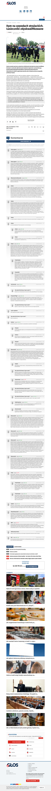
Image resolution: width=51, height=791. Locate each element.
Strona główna (8, 22)
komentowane (17, 546)
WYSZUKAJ (40, 738)
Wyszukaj (42, 19)
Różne (29, 755)
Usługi (11, 748)
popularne (10, 546)
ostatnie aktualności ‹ (31, 121)
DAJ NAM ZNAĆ (25, 563)
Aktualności (14, 22)
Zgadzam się (42, 787)
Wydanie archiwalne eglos (32, 767)
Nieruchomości (13, 745)
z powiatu (18, 22)
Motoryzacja (30, 742)
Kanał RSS (30, 771)
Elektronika (12, 755)
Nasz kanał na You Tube (32, 770)
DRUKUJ (23, 32)
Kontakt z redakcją (31, 763)
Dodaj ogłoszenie (16, 742)
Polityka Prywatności (31, 768)
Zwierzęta (29, 752)
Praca (28, 745)
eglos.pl (26, 6)
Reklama (29, 766)
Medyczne (29, 748)
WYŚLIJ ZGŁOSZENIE (31, 780)
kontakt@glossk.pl (32, 566)
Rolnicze (12, 752)
